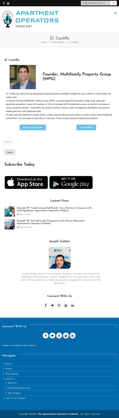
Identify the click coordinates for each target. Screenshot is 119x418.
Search (7, 142)
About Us (10, 379)
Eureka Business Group (19, 388)
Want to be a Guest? (15, 398)
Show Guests (57, 42)
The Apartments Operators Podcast (58, 414)
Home (44, 42)
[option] (59, 212)
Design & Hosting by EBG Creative (19, 345)
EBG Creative (14, 393)
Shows (8, 368)
